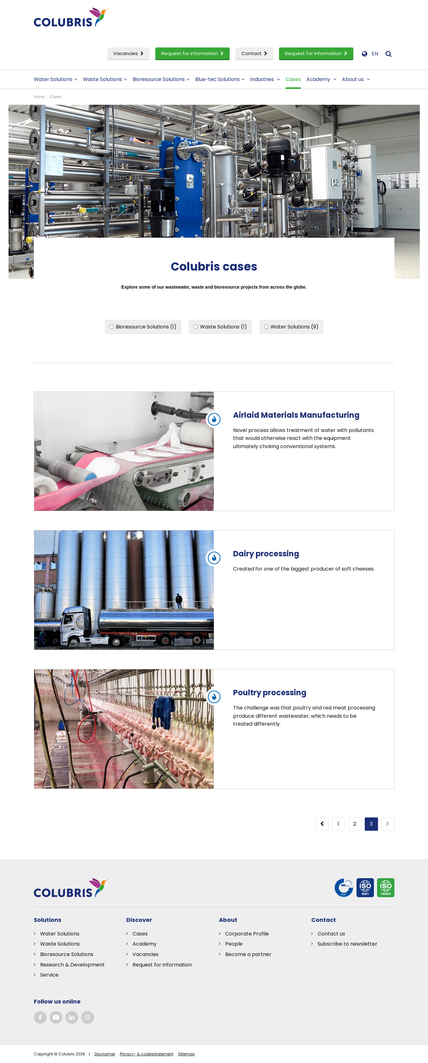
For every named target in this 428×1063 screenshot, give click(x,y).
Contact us (331, 933)
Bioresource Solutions (161, 79)
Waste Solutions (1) (220, 326)
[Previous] (322, 824)
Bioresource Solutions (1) (143, 326)
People (234, 943)
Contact (254, 53)
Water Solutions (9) (291, 326)
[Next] (387, 824)
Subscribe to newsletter (347, 943)
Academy (321, 79)
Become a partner (248, 954)
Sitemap (186, 1054)
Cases (293, 79)
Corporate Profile (247, 933)
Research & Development (72, 964)
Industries (265, 79)
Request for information (192, 53)
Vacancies (128, 53)
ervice (51, 975)
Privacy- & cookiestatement (146, 1054)
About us (356, 79)
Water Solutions (55, 79)
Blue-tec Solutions (220, 79)
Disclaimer (105, 1054)
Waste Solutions (105, 79)
